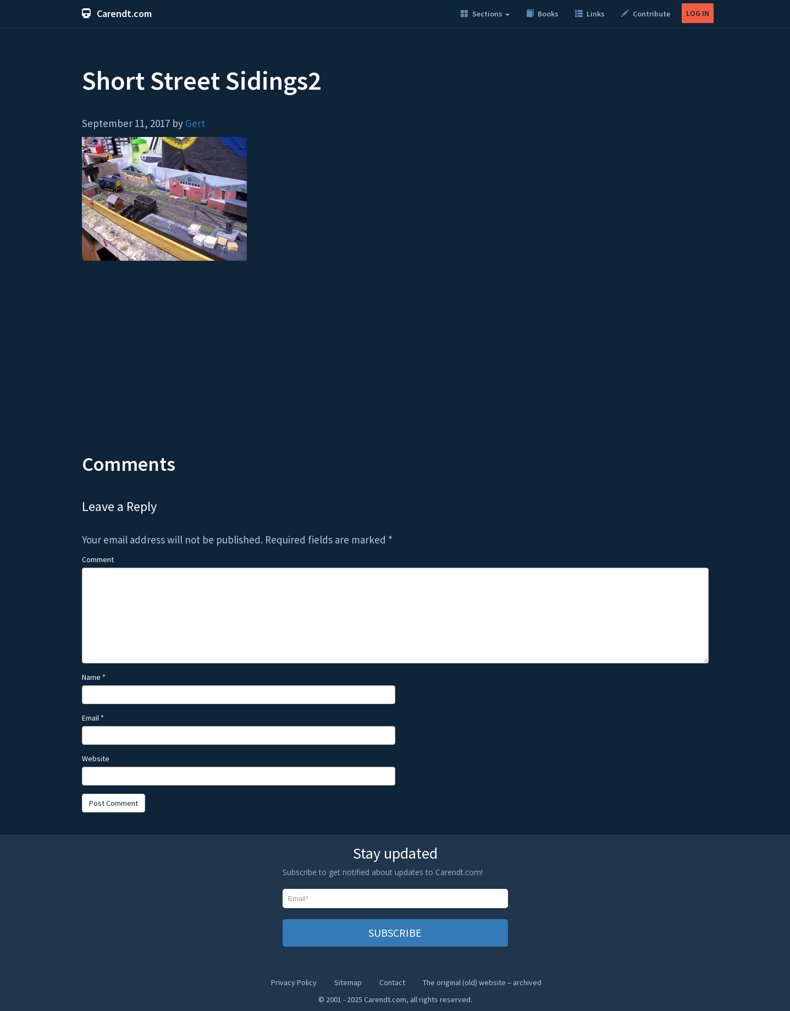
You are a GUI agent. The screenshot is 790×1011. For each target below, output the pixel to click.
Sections (485, 14)
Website (95, 758)
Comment (98, 559)
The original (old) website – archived (482, 982)
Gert (195, 123)
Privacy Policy (294, 982)
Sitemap (348, 982)
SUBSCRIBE (395, 932)
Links (590, 14)
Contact (392, 982)
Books (542, 14)
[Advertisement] (395, 365)
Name (94, 677)
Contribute (645, 14)
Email (93, 718)
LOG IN (697, 13)
